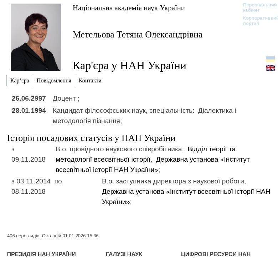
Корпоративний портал (256, 20)
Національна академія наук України (129, 8)
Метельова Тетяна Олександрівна (137, 34)
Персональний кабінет (256, 7)
